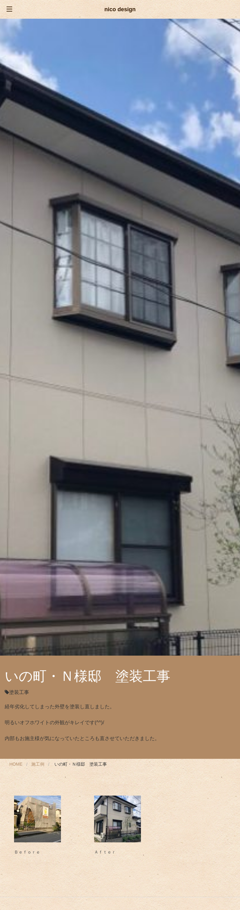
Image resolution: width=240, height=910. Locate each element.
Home (15, 764)
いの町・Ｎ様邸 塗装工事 (80, 764)
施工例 (37, 764)
